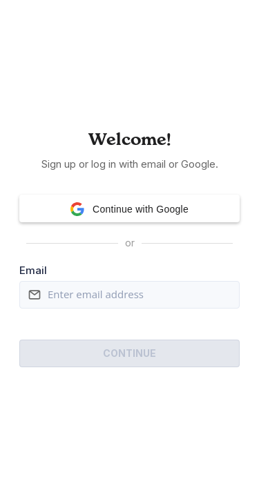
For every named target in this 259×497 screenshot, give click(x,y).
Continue (129, 353)
